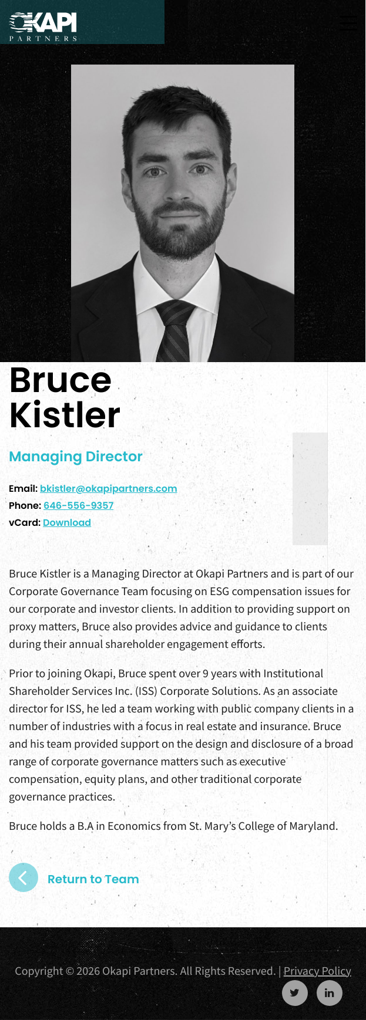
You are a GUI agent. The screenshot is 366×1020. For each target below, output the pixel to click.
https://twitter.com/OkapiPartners (295, 993)
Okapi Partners (42, 27)
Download (67, 522)
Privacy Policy (317, 971)
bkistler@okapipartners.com (108, 488)
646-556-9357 (78, 505)
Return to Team (93, 879)
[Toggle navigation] (348, 23)
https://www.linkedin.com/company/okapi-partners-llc (330, 993)
